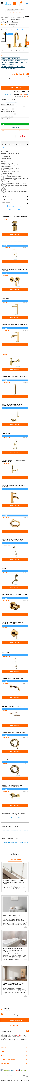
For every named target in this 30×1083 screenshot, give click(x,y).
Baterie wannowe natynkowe (10, 842)
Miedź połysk (20, 66)
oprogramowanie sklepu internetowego (20, 1080)
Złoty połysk (12, 68)
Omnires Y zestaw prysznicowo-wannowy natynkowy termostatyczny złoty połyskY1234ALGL (12, 651)
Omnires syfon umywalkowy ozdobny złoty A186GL (14, 352)
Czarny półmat (6, 58)
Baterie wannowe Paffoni (9, 817)
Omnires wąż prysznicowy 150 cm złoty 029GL (13, 512)
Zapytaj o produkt (11, 127)
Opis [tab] (3, 147)
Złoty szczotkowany (8, 60)
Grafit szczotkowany (8, 64)
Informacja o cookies (5, 1080)
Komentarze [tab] (6, 202)
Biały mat (4, 68)
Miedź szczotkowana (8, 62)
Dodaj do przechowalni (21, 91)
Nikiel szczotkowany (21, 62)
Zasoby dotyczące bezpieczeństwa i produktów (13, 50)
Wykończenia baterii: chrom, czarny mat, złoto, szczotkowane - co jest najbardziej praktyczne (15, 915)
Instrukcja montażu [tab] (8, 199)
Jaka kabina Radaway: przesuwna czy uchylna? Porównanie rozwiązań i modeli (14, 882)
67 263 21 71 (8, 1010)
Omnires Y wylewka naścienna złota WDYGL (12, 678)
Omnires (8, 29)
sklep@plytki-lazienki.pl (11, 1015)
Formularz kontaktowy (15, 1020)
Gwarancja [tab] (5, 196)
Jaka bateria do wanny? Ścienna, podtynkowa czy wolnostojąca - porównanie (13, 950)
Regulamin (18, 1035)
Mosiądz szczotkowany (8, 66)
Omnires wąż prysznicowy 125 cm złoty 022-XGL (13, 759)
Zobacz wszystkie (15, 859)
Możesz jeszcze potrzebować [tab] (11, 144)
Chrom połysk (16, 58)
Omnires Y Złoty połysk (22, 29)
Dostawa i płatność (11, 131)
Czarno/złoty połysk (21, 60)
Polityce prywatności (19, 1040)
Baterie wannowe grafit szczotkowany (12, 830)
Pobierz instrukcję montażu (12, 124)
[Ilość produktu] (15, 83)
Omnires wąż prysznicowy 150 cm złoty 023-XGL (13, 732)
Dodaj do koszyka (15, 88)
